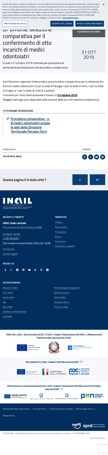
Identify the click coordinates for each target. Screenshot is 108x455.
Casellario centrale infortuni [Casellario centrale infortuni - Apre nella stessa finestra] (15, 311)
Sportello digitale (10, 253)
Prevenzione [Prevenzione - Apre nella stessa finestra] (60, 231)
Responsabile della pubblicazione (16, 408)
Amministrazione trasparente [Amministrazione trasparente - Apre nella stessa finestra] (67, 287)
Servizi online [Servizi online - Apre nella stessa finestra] (8, 297)
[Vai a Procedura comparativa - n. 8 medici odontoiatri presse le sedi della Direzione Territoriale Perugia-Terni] (28, 125)
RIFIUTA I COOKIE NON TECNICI (89, 22)
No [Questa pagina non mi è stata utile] (97, 179)
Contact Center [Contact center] (12, 234)
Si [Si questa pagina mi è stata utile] (80, 179)
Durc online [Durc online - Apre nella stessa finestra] (8, 292)
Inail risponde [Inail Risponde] (8, 249)
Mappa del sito (9, 415)
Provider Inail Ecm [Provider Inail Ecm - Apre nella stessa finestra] (62, 302)
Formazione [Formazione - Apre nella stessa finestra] (60, 241)
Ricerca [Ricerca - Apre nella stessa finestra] (58, 236)
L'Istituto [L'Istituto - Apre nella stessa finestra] (59, 222)
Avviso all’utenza (39, 408)
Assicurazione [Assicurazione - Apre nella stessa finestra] (61, 227)
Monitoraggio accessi (84, 408)
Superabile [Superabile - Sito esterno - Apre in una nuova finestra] (7, 316)
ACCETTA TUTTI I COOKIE (62, 22)
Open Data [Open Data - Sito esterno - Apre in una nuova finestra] (7, 306)
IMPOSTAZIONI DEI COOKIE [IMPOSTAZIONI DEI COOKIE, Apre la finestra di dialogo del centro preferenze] (15, 22)
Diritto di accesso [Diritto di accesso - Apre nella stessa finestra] (61, 292)
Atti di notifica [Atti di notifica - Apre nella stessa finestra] (60, 297)
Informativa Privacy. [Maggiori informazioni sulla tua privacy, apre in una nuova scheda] (70, 16)
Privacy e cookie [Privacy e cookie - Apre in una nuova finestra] (61, 306)
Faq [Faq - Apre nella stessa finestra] (4, 302)
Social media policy (97, 437)
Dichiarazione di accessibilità (61, 408)
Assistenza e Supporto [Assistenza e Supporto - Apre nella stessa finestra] (65, 246)
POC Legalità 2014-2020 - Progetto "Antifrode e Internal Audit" (52, 361)
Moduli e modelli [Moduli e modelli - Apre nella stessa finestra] (10, 287)
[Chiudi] (103, 3)
